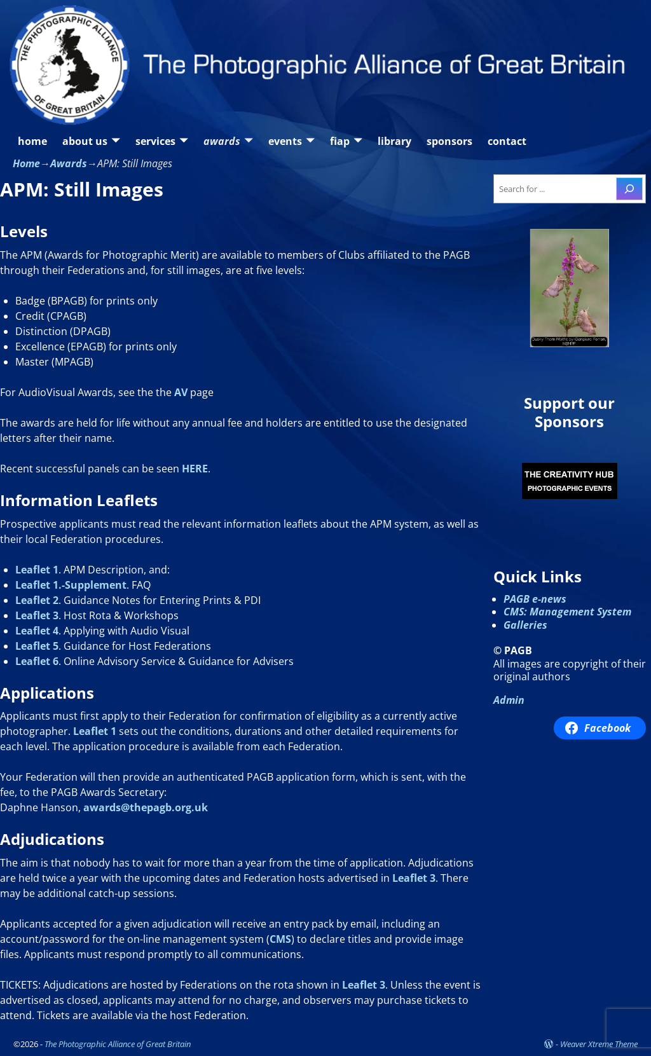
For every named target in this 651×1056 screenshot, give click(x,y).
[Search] (629, 188)
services (155, 141)
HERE (195, 469)
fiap (340, 141)
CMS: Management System (567, 612)
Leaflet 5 (36, 646)
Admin (508, 700)
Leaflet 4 (36, 631)
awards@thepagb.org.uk (145, 807)
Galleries (525, 625)
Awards (68, 163)
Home (26, 163)
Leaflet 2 (36, 600)
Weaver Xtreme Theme (599, 1044)
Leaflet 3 (36, 615)
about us (84, 141)
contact (507, 141)
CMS (280, 939)
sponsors (449, 141)
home (32, 141)
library (394, 141)
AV (181, 392)
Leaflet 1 (36, 570)
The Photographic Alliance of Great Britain (118, 1044)
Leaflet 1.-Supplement (71, 585)
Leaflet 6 (36, 661)
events (285, 141)
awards (221, 141)
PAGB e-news (535, 599)
